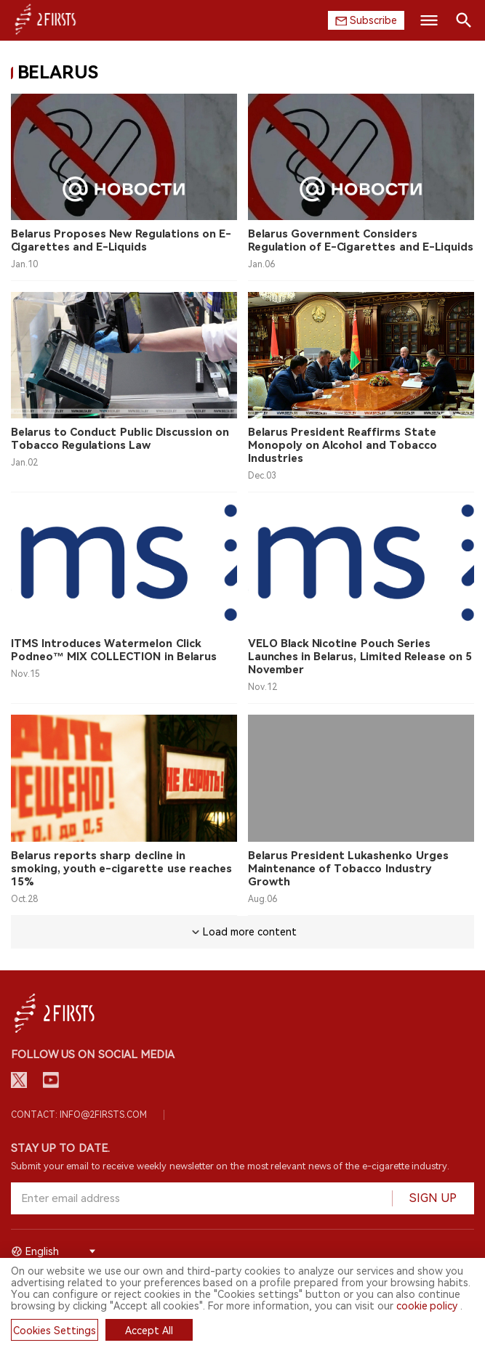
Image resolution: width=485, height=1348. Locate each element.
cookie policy (427, 1306)
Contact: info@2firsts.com (79, 1115)
